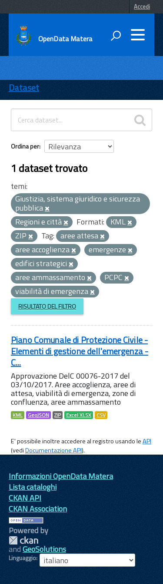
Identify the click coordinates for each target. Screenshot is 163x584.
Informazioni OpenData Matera (61, 476)
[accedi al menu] (138, 35)
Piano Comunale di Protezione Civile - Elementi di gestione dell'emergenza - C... (79, 351)
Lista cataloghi (33, 487)
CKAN (23, 540)
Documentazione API (53, 450)
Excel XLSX (78, 415)
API (147, 441)
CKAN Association (38, 509)
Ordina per (25, 146)
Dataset (24, 87)
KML (18, 415)
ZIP (57, 415)
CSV (101, 415)
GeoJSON (38, 415)
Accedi (142, 6)
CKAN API (25, 498)
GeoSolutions (44, 549)
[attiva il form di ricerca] (115, 35)
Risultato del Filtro (47, 306)
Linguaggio (22, 558)
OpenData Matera (65, 38)
